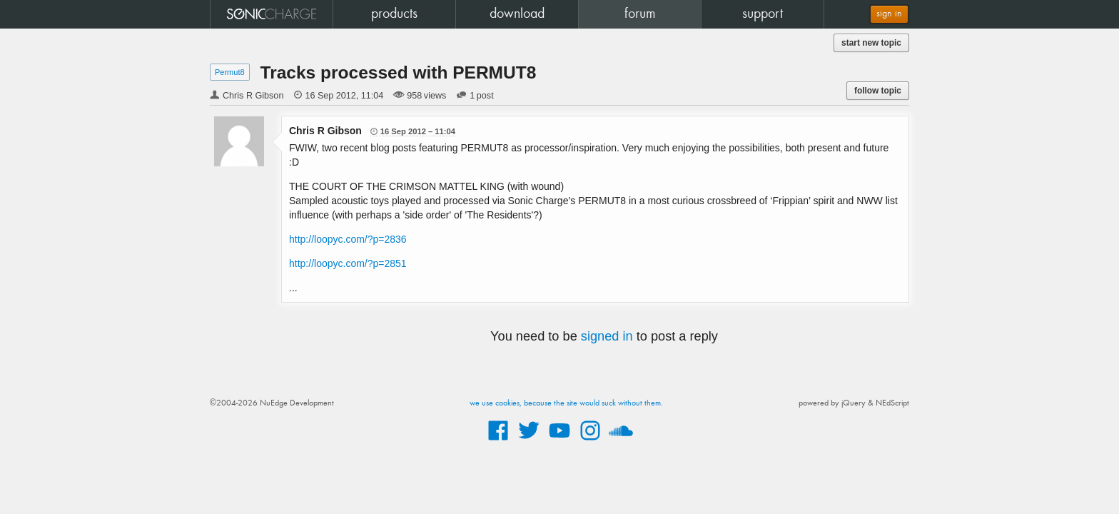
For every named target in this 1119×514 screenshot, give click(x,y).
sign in (889, 14)
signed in (607, 336)
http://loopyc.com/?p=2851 (348, 263)
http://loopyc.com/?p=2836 (348, 239)
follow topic (877, 91)
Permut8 (230, 72)
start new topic (871, 43)
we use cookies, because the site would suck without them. (566, 403)
